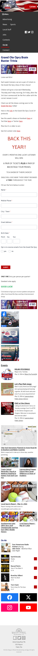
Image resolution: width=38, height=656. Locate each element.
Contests (6, 40)
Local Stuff (7, 29)
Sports (13, 24)
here (28, 118)
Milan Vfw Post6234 (31, 374)
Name (3, 190)
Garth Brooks (16, 557)
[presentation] (16, 259)
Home (5, 14)
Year (14, 237)
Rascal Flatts (16, 566)
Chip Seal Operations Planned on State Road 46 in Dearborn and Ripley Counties (19, 449)
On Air (5, 45)
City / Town (5, 211)
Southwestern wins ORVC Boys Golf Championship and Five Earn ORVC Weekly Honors (9, 528)
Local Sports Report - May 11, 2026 (14, 504)
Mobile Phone (6, 201)
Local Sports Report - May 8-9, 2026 (28, 525)
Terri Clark (15, 585)
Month (3, 237)
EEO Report (19, 644)
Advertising (7, 19)
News (5, 24)
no (12, 251)
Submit (5, 267)
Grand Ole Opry (6, 106)
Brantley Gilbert (17, 575)
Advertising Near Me (19, 642)
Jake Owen (16, 549)
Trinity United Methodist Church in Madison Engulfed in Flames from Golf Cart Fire (9, 474)
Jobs (4, 35)
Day (8, 237)
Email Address (6, 222)
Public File (19, 647)
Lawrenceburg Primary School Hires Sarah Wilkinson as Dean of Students (28, 473)
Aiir (28, 650)
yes (5, 251)
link (11, 111)
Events (4, 365)
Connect (6, 50)
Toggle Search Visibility (35, 32)
